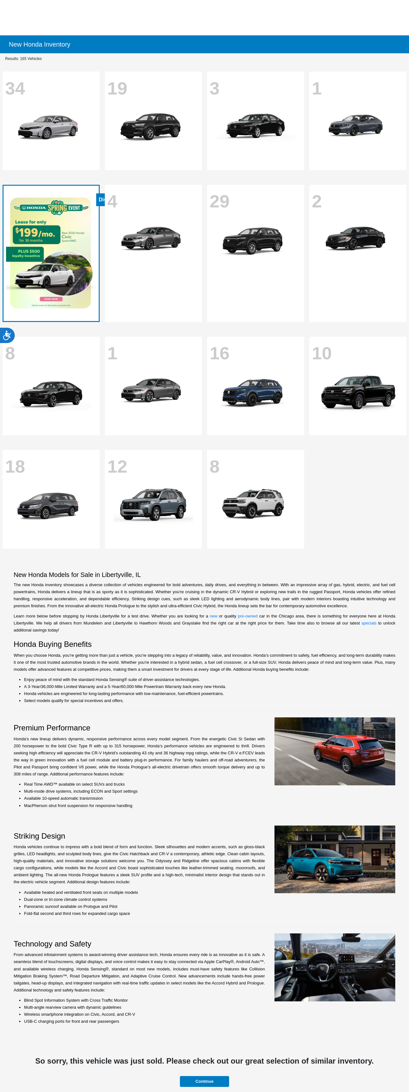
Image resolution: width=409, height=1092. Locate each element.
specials (368, 623)
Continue (204, 1081)
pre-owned (247, 616)
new (214, 616)
